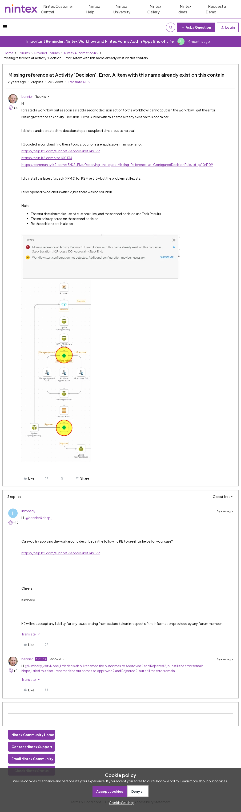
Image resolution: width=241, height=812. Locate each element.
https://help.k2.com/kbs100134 (46, 158)
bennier (27, 96)
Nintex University (121, 9)
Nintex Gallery (154, 9)
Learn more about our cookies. (204, 781)
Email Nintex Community (32, 759)
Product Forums (47, 53)
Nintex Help (93, 9)
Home (8, 53)
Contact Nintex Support (32, 747)
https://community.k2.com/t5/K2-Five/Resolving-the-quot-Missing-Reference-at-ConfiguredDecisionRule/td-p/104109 (117, 164)
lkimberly (28, 511)
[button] (5, 28)
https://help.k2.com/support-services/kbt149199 (60, 151)
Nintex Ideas (184, 9)
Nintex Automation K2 (81, 53)
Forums (24, 53)
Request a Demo (216, 9)
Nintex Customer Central (57, 9)
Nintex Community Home (33, 735)
